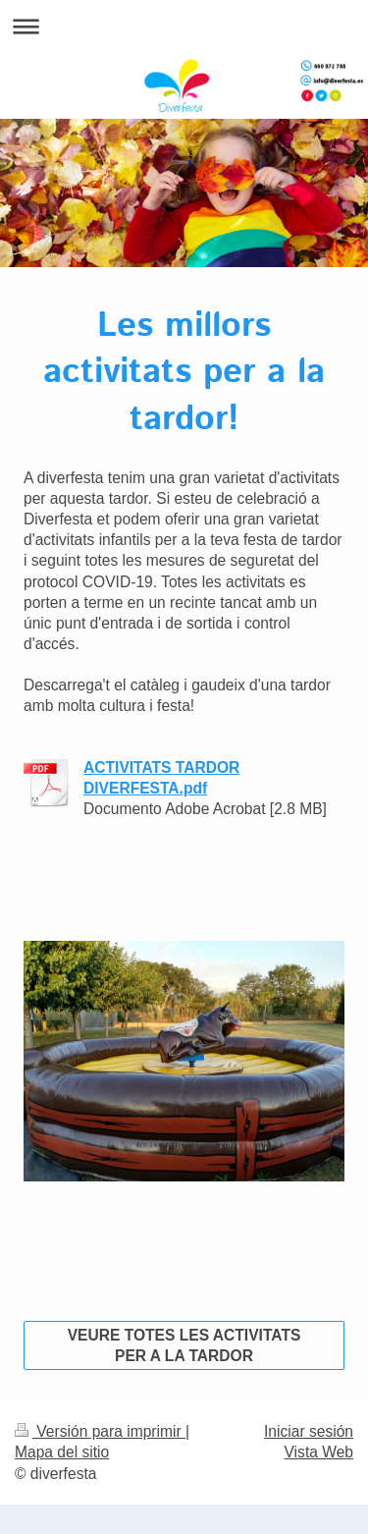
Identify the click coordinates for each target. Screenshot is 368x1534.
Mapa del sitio (62, 1452)
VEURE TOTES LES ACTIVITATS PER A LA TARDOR (184, 1345)
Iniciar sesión (308, 1431)
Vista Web (319, 1452)
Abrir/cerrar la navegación (184, 26)
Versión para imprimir (100, 1431)
